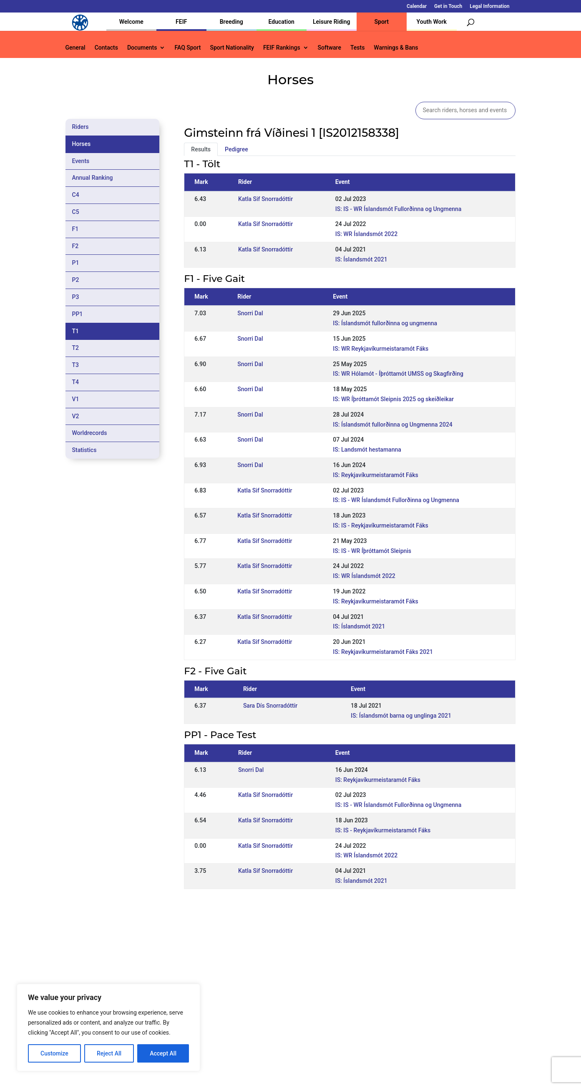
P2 (75, 279)
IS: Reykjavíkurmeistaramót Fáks (375, 475)
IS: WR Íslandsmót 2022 (366, 234)
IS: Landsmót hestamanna (367, 449)
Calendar (417, 6)
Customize (54, 1053)
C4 (75, 194)
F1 (75, 229)
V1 (75, 399)
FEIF (181, 21)
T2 (75, 347)
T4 (75, 382)
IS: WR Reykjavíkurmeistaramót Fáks (380, 348)
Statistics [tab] (84, 450)
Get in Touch (448, 6)
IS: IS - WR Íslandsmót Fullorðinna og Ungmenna (398, 209)
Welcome (131, 21)
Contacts (106, 48)
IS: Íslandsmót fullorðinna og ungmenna (385, 323)
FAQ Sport (187, 48)
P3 (75, 297)
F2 (75, 246)
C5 (75, 212)
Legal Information (489, 6)
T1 (75, 331)
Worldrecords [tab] (89, 433)
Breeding (231, 21)
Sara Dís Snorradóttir (270, 705)
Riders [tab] (80, 126)
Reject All (109, 1053)
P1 (75, 262)
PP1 (77, 314)
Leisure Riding (331, 21)
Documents (142, 48)
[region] (108, 1027)
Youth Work (432, 21)
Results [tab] (201, 149)
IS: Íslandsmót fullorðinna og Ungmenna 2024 (393, 424)
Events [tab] (81, 161)
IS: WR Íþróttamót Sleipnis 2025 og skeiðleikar (393, 399)
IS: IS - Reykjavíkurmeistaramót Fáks (380, 525)
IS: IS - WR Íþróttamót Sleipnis (372, 551)
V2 (75, 416)
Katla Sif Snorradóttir (265, 199)
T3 (75, 365)
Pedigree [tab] (236, 149)
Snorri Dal (250, 313)
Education (281, 21)
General (75, 48)
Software (329, 48)
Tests (357, 48)
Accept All (163, 1053)
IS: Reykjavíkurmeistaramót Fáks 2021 (383, 651)
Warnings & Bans (396, 48)
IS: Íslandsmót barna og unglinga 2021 (401, 715)
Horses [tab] (81, 144)
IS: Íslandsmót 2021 (361, 259)
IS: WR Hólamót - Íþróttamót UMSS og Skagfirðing (398, 373)
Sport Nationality (232, 48)
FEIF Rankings (281, 48)
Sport (382, 21)
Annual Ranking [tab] (92, 177)
